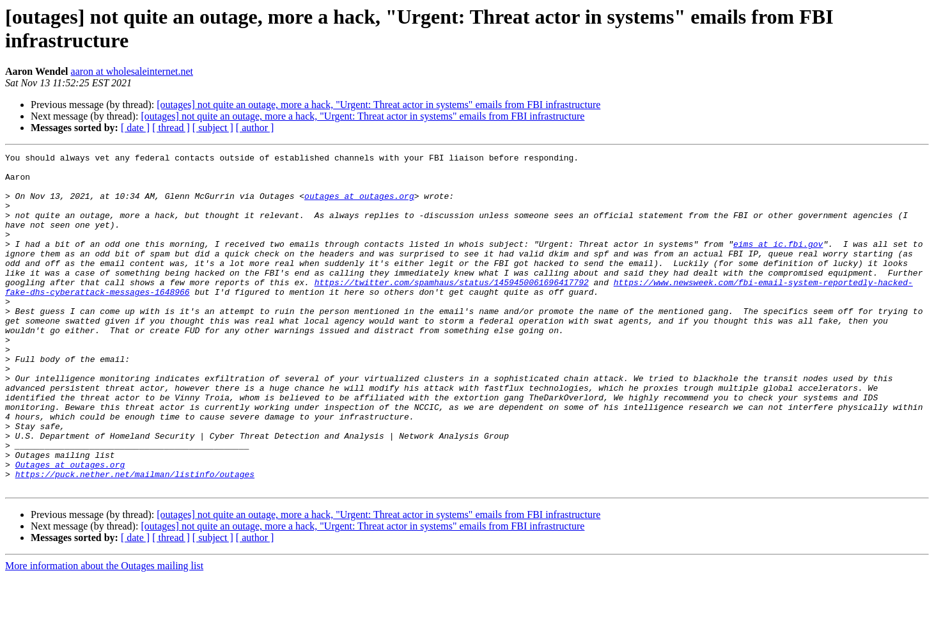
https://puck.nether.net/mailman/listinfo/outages (134, 539)
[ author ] (255, 127)
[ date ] (135, 127)
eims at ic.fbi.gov (778, 263)
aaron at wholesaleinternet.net (132, 71)
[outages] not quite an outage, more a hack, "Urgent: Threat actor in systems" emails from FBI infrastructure (378, 104)
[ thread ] (171, 127)
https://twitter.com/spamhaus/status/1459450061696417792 (452, 309)
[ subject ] (212, 127)
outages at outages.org (359, 205)
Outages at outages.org (70, 527)
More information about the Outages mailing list (104, 632)
